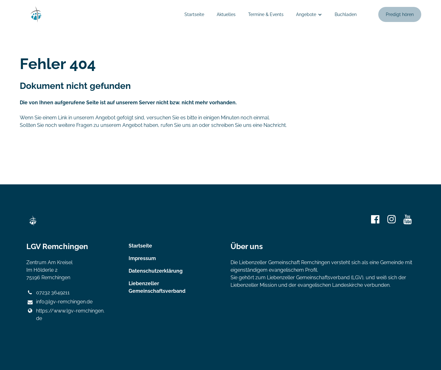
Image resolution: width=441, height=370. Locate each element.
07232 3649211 (47, 293)
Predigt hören (400, 14)
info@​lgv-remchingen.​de (59, 302)
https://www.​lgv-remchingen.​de (65, 314)
